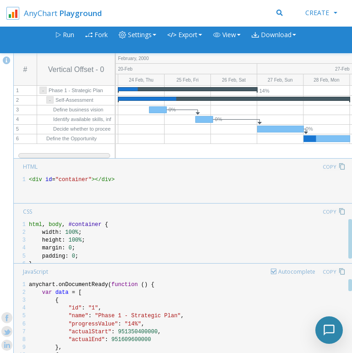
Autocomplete (296, 272)
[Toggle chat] (329, 330)
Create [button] (321, 12)
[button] (227, 40)
